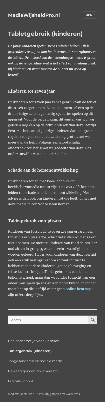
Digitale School (20, 381)
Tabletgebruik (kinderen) (30, 351)
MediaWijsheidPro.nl (34, 15)
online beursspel (79, 289)
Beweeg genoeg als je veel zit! (33, 371)
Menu (89, 15)
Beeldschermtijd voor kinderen (34, 341)
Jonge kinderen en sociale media (35, 361)
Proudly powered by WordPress (59, 394)
